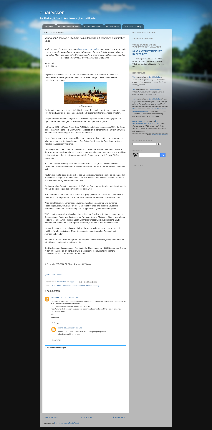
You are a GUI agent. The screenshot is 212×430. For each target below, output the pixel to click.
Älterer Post (119, 417)
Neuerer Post (51, 417)
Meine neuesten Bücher (69, 26)
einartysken (52, 12)
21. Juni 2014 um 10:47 (69, 298)
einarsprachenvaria (93, 26)
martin (135, 109)
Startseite (49, 26)
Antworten (55, 318)
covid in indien (155, 77)
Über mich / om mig (133, 26)
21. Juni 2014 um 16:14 (73, 328)
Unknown (55, 298)
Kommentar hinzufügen (55, 348)
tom (134, 77)
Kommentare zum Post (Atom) (66, 423)
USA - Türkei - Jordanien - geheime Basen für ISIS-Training (75, 286)
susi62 (60, 328)
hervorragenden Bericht (88, 49)
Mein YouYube (112, 26)
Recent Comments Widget (160, 134)
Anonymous (137, 121)
